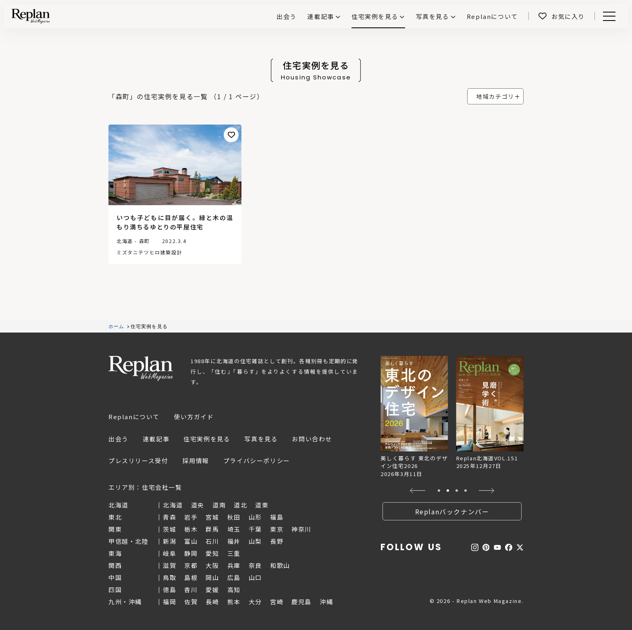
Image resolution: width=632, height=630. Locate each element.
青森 (169, 517)
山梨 (255, 541)
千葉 (255, 529)
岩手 (191, 517)
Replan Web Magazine (140, 368)
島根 (191, 577)
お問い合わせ (312, 439)
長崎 (212, 602)
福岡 (169, 602)
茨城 (169, 529)
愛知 (212, 553)
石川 (212, 541)
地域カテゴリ (495, 96)
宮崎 (276, 602)
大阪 (212, 565)
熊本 (234, 602)
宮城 (212, 517)
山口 (255, 577)
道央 (197, 505)
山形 (255, 517)
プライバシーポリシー (256, 460)
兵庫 (234, 565)
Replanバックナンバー (452, 511)
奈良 (255, 565)
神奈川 (301, 529)
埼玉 (234, 529)
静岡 (191, 553)
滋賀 (169, 565)
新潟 (169, 541)
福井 (234, 541)
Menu (608, 16)
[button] (418, 490)
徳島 (169, 589)
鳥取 (169, 577)
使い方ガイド (194, 416)
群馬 (212, 529)
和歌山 (280, 565)
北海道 (173, 505)
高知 (234, 589)
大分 (255, 602)
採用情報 (195, 460)
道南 (219, 505)
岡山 (212, 577)
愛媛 (212, 589)
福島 (276, 517)
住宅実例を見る (374, 16)
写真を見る (432, 16)
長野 (276, 541)
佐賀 (191, 602)
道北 (240, 505)
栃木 (191, 529)
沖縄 (326, 602)
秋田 (234, 517)
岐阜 (169, 553)
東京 (276, 529)
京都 (191, 565)
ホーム (116, 326)
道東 (261, 505)
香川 (191, 589)
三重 (234, 553)
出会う (118, 439)
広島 (234, 577)
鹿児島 (301, 602)
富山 (191, 541)
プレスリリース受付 (138, 460)
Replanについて (134, 416)
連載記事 (320, 16)
